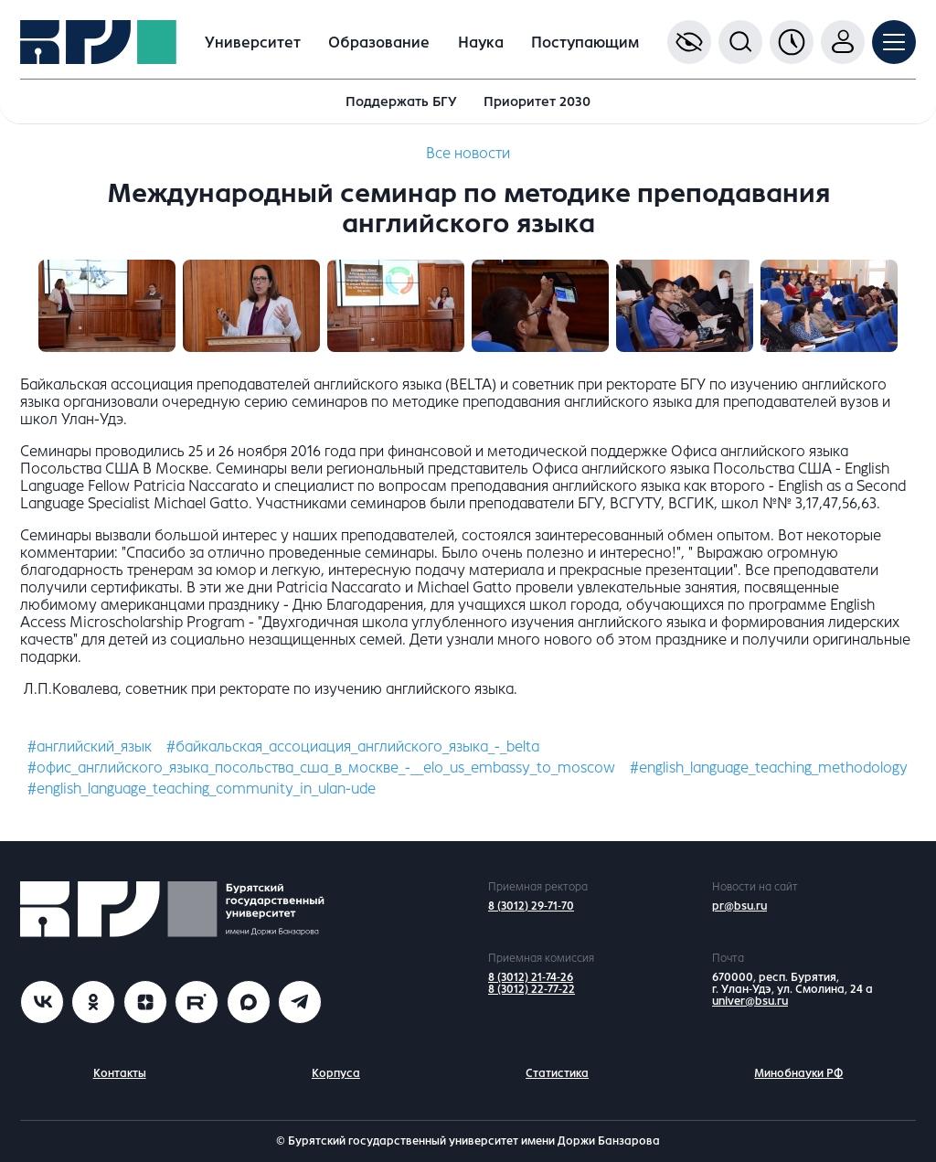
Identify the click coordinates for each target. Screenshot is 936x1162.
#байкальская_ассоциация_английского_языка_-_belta (352, 746)
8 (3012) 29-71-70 (531, 906)
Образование (379, 42)
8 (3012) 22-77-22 (531, 989)
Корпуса (336, 1073)
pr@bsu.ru (739, 906)
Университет (253, 42)
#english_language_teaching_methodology (769, 767)
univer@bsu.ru (750, 1001)
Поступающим (585, 42)
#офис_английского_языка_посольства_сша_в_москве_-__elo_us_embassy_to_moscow (321, 767)
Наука (481, 42)
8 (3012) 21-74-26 (530, 977)
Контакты (119, 1073)
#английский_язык (89, 746)
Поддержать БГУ (401, 101)
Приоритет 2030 (537, 101)
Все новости (468, 153)
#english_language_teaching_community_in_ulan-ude (201, 788)
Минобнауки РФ (798, 1073)
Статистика (557, 1073)
